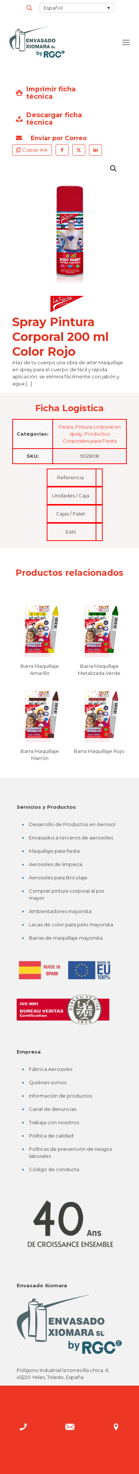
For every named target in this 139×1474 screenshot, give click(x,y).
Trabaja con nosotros (54, 1122)
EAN (71, 532)
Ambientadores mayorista (60, 911)
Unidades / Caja (70, 495)
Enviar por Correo (51, 138)
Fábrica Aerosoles (50, 1069)
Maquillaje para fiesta (54, 851)
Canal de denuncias (52, 1109)
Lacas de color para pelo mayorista (71, 924)
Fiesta (66, 427)
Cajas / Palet (70, 514)
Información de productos (60, 1096)
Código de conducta (54, 1169)
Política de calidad (51, 1136)
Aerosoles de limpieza (55, 864)
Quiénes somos (47, 1082)
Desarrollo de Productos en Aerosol (72, 824)
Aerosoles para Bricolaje (58, 877)
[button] (113, 168)
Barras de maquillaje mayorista (66, 938)
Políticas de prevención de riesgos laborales (70, 1152)
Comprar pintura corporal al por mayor (67, 894)
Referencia (70, 477)
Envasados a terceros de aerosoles (71, 838)
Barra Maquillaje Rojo (99, 751)
